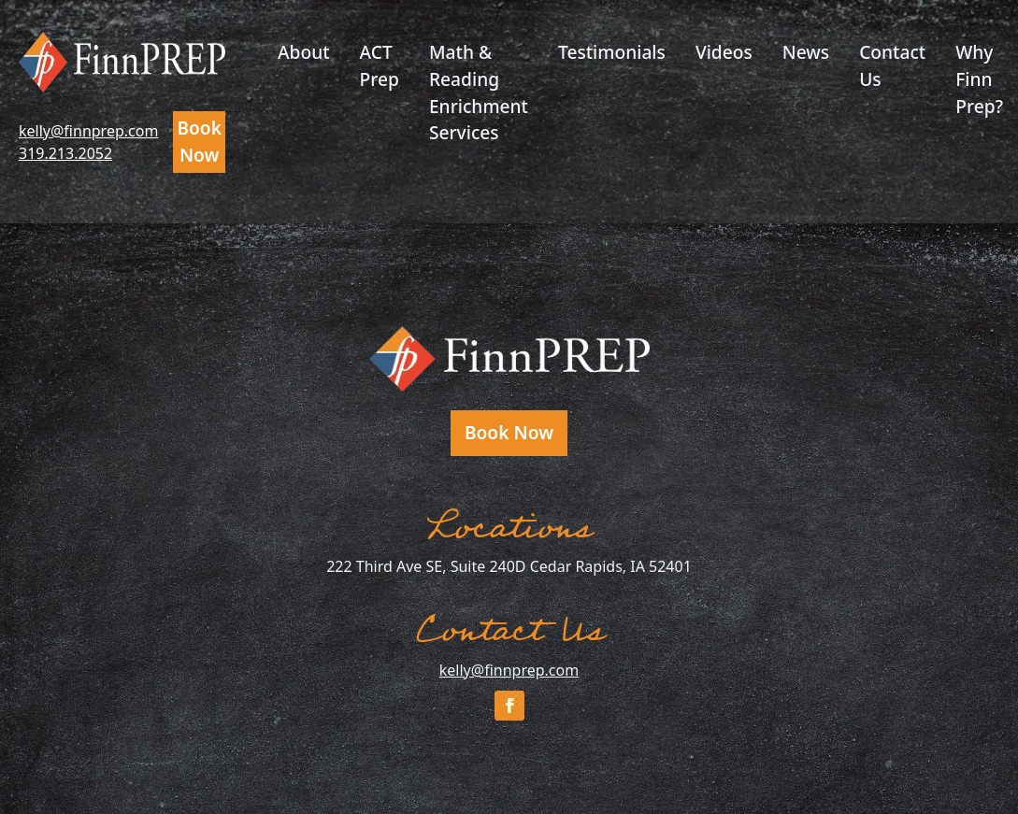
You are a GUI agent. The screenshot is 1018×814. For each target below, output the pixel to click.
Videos (724, 51)
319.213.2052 (65, 153)
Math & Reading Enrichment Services (478, 92)
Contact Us (892, 65)
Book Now (199, 141)
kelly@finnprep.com (88, 131)
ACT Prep (379, 65)
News (805, 51)
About (304, 51)
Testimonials (612, 51)
